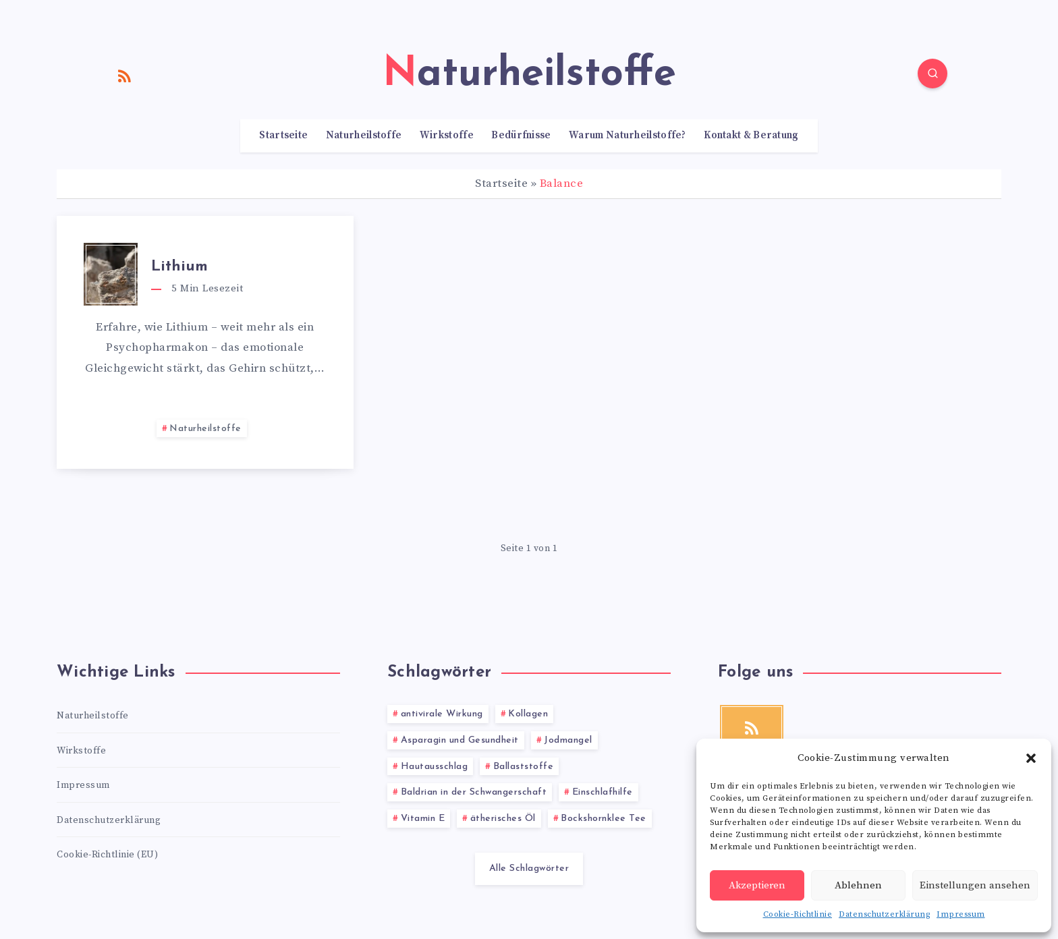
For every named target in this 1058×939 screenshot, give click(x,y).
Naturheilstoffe (364, 136)
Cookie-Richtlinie (798, 914)
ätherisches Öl (503, 819)
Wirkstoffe (447, 136)
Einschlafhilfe (602, 792)
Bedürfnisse (521, 136)
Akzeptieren (757, 885)
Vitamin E (423, 819)
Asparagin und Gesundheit (460, 740)
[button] (1031, 758)
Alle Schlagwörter (529, 868)
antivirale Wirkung (442, 714)
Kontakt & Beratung (751, 136)
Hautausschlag (434, 767)
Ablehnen (858, 885)
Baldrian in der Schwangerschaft (474, 792)
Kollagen (528, 714)
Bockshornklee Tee (603, 819)
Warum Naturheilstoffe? (627, 136)
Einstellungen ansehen (975, 885)
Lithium (179, 267)
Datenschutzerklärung (884, 914)
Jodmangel (568, 740)
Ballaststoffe (523, 767)
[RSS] (125, 75)
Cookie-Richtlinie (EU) (107, 855)
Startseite (283, 136)
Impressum (961, 914)
